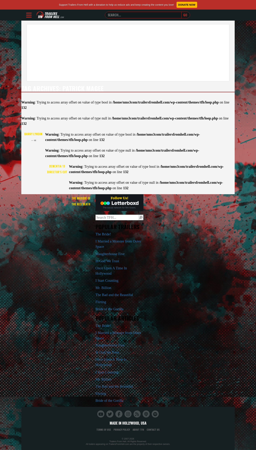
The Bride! (103, 234)
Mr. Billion (103, 288)
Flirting (100, 302)
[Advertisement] (128, 53)
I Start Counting (106, 280)
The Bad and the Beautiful (114, 295)
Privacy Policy (122, 429)
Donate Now (186, 4)
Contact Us (153, 429)
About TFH (138, 429)
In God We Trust (107, 261)
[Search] (140, 217)
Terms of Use (103, 429)
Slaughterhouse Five (110, 254)
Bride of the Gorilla (109, 309)
